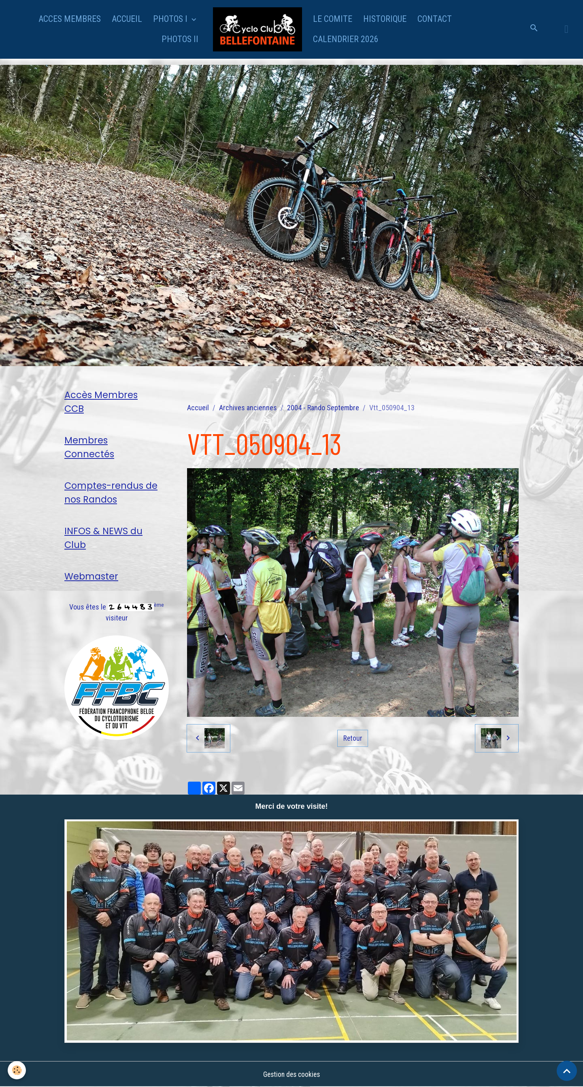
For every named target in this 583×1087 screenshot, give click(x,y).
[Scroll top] (567, 1071)
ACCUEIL (127, 19)
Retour (352, 738)
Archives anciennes (248, 407)
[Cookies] (17, 1070)
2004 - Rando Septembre (323, 407)
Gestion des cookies (291, 1074)
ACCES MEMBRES (69, 19)
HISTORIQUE (384, 19)
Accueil (198, 407)
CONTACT (434, 19)
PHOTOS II (180, 39)
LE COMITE (332, 19)
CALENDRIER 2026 (346, 39)
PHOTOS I (171, 19)
